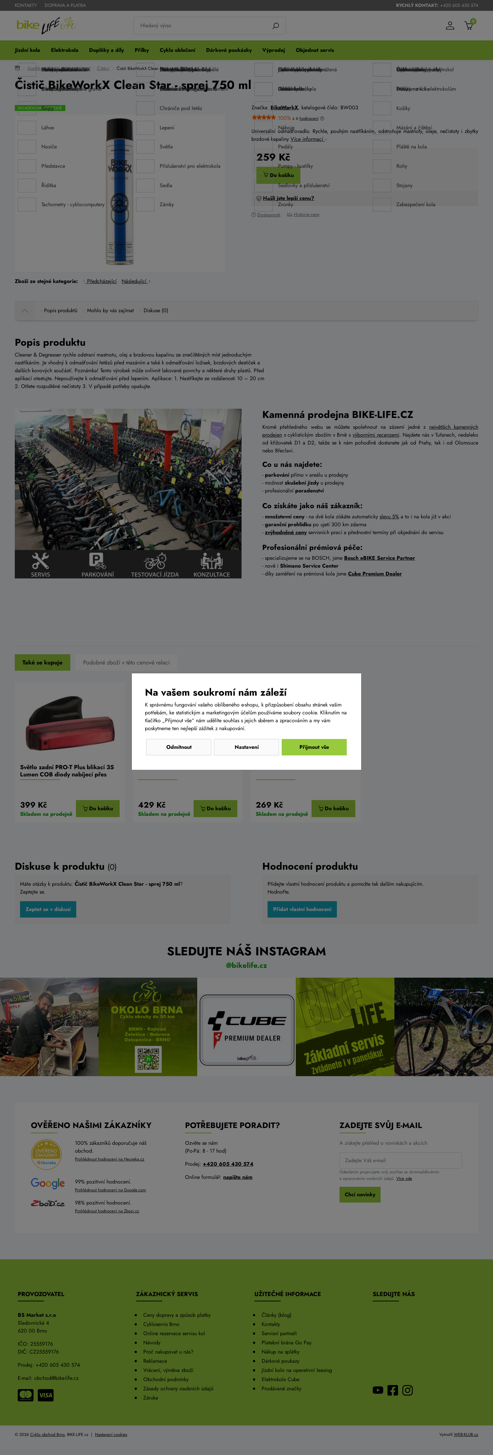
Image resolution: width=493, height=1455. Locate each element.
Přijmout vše (314, 747)
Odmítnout (179, 747)
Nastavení (247, 747)
